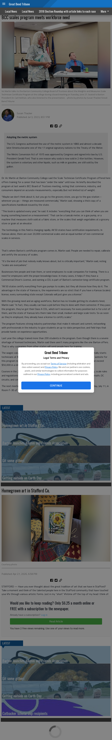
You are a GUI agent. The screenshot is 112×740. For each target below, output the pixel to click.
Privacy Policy (51, 367)
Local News (11, 11)
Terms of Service (59, 363)
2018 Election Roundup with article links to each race (67, 11)
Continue (56, 385)
